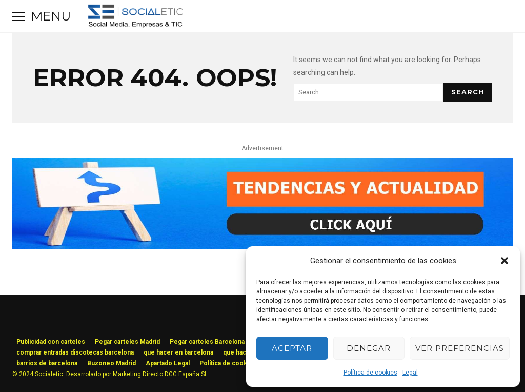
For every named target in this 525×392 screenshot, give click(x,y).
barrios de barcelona (46, 363)
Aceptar (292, 348)
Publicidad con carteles (50, 341)
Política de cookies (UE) (234, 363)
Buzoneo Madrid (111, 363)
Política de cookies (370, 372)
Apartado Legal (168, 363)
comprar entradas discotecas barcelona (75, 352)
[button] (504, 261)
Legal (410, 372)
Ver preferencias (459, 348)
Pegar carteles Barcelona (207, 341)
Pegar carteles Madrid (127, 341)
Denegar (369, 348)
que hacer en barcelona (178, 352)
